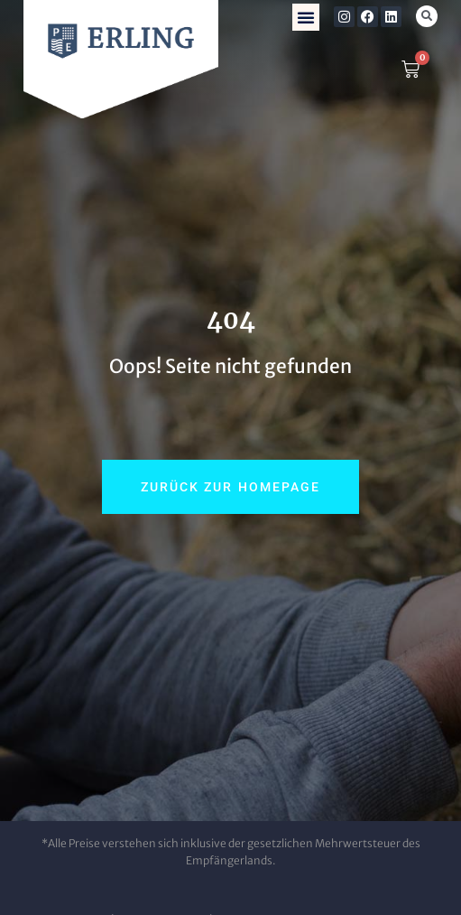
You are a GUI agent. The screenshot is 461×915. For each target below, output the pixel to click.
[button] (305, 17)
